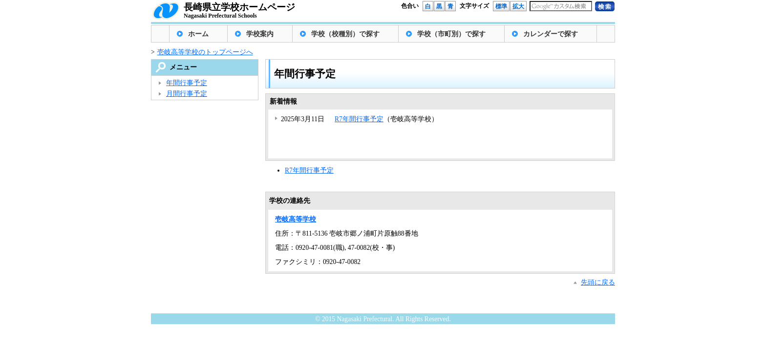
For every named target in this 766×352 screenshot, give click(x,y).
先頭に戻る (598, 282)
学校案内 (260, 34)
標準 (501, 6)
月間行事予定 (186, 93)
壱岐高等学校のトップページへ (205, 52)
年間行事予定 (186, 83)
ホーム (198, 34)
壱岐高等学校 (295, 219)
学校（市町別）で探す (451, 34)
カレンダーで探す (550, 34)
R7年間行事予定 (359, 119)
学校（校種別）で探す (345, 34)
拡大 (518, 6)
